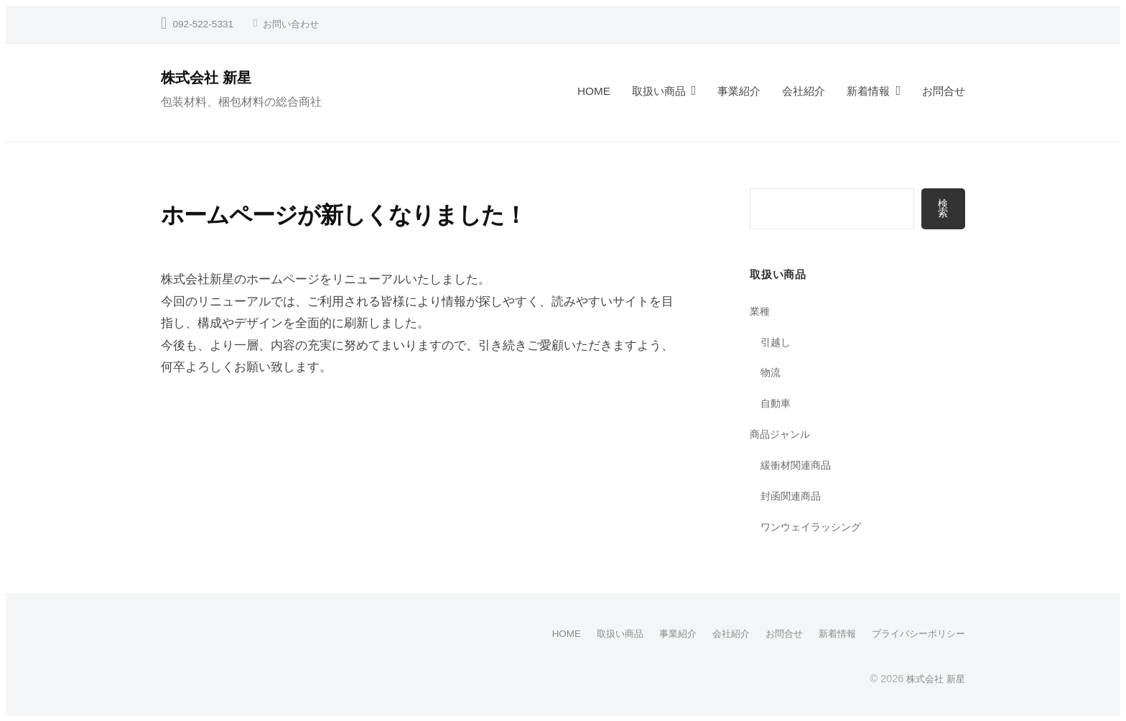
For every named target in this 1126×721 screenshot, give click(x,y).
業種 (760, 312)
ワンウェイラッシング (814, 527)
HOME (593, 91)
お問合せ (943, 91)
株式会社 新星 (210, 77)
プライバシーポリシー (915, 634)
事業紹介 (738, 91)
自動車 (776, 404)
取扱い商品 (659, 91)
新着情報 (868, 91)
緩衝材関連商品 (798, 465)
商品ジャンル (782, 434)
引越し (776, 342)
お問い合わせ (293, 24)
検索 (943, 208)
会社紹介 (803, 91)
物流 (771, 373)
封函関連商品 (792, 496)
